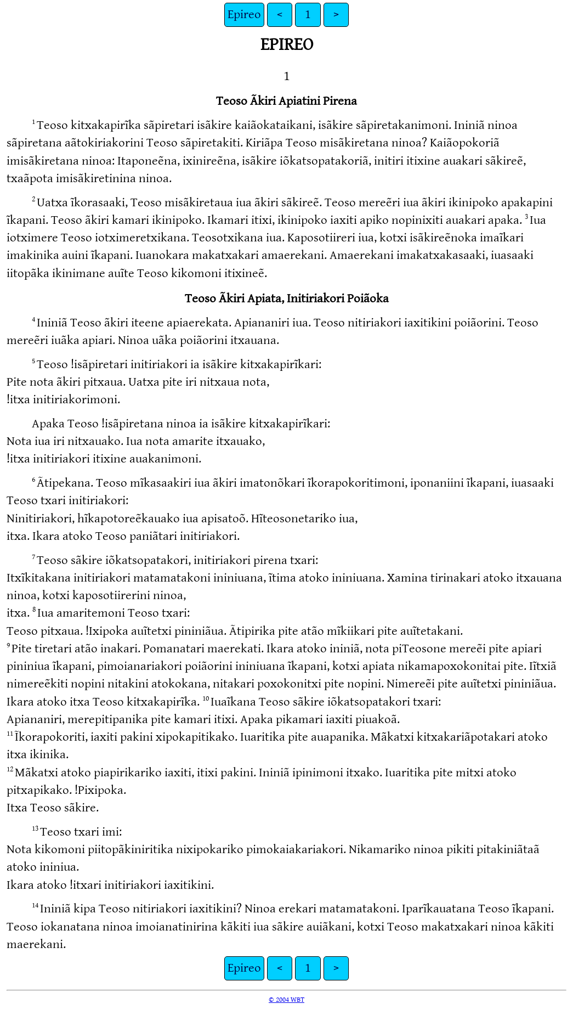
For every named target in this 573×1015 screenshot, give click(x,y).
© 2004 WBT (286, 999)
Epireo (244, 14)
